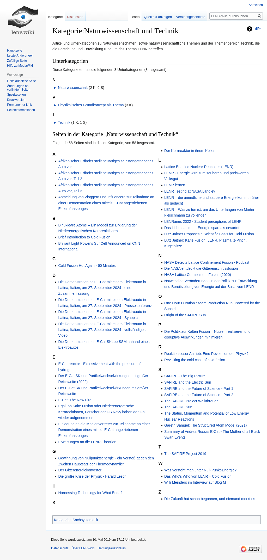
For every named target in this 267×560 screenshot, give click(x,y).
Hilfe (257, 29)
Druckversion (16, 100)
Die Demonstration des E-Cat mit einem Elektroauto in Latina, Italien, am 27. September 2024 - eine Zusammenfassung (102, 288)
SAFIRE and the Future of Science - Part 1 (198, 388)
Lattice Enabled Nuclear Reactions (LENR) (198, 167)
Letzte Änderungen (20, 55)
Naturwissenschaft (73, 87)
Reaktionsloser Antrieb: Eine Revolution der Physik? (206, 354)
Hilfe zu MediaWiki (20, 65)
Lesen (134, 17)
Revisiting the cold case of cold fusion (194, 360)
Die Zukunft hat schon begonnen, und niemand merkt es (209, 499)
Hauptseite (14, 50)
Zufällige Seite (17, 61)
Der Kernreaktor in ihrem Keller (189, 151)
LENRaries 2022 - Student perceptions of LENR (203, 221)
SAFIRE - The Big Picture (184, 376)
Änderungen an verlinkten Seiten (18, 87)
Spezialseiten (16, 94)
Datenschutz (60, 548)
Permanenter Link (19, 105)
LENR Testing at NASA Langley (189, 191)
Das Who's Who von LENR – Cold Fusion (198, 476)
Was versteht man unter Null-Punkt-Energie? (200, 470)
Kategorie (62, 520)
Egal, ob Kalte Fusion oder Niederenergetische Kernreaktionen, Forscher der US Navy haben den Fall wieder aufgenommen (102, 412)
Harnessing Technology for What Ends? (90, 493)
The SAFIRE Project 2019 (185, 454)
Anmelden (256, 5)
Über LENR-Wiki (83, 548)
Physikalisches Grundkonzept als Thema (91, 105)
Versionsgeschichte (190, 17)
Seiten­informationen (21, 110)
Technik (64, 122)
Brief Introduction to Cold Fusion (84, 237)
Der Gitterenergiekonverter (79, 470)
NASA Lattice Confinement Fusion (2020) (197, 275)
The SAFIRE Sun (178, 407)
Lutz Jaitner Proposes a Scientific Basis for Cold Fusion (209, 234)
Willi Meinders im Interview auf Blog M (195, 482)
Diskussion (75, 17)
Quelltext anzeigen (158, 17)
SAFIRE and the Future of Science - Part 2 (198, 395)
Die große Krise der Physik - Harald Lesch (92, 476)
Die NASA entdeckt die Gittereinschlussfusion (201, 268)
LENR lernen (174, 185)
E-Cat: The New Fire (74, 400)
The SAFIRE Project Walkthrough (191, 401)
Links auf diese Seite (21, 81)
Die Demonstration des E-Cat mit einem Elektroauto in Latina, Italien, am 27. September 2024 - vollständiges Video (102, 330)
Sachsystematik (85, 520)
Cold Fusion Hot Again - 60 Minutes (87, 265)
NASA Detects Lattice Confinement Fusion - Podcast (206, 262)
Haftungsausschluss (112, 548)
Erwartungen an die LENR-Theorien (87, 442)
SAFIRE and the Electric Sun (187, 382)
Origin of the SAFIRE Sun (185, 315)
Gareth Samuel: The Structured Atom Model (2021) (205, 425)
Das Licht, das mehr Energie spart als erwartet (201, 228)
